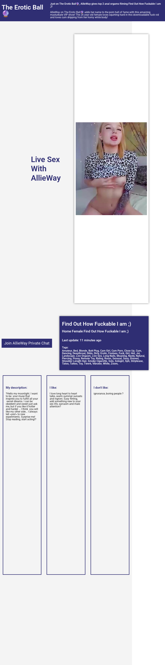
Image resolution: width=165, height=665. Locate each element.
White (106, 363)
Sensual (117, 358)
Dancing (66, 353)
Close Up (129, 350)
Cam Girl (105, 350)
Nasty (131, 355)
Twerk (87, 363)
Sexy (126, 358)
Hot (133, 353)
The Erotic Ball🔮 (22, 11)
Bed (75, 350)
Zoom (114, 363)
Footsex (112, 353)
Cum (138, 350)
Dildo (90, 353)
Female (77, 331)
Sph (127, 361)
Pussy (76, 358)
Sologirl (119, 361)
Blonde (83, 350)
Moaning (122, 355)
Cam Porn (117, 350)
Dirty (96, 353)
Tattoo (73, 363)
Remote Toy (88, 358)
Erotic (103, 353)
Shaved (134, 358)
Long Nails (109, 355)
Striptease (137, 361)
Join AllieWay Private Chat (26, 343)
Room (107, 358)
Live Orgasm (83, 355)
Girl (128, 353)
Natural (140, 355)
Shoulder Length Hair (74, 361)
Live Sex (97, 355)
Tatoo (65, 363)
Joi (138, 353)
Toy (81, 363)
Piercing (67, 358)
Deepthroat (79, 353)
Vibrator (97, 363)
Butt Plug (93, 350)
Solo (111, 361)
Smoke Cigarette (97, 361)
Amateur (67, 350)
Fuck (121, 353)
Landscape (68, 355)
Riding (99, 358)
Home (66, 331)
